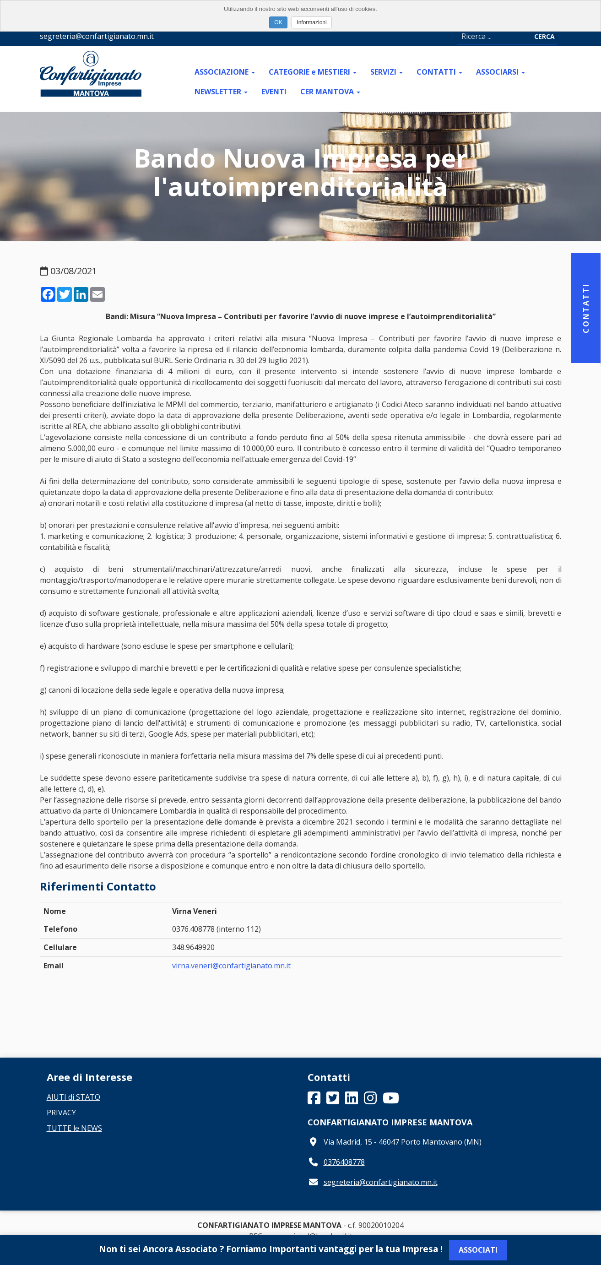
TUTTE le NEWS (74, 1128)
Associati (478, 1250)
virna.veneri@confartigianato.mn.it (231, 966)
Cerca (544, 36)
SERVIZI (386, 72)
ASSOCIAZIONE (225, 72)
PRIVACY (61, 1113)
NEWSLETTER (221, 92)
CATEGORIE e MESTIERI (313, 72)
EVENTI (274, 92)
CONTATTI (439, 72)
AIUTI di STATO (73, 1097)
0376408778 (344, 1162)
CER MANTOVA (330, 92)
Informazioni (311, 22)
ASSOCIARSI (500, 72)
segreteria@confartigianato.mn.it (381, 1182)
